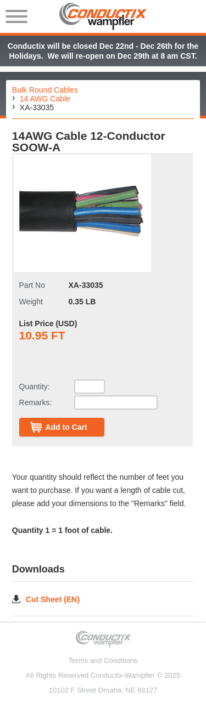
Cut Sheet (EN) (53, 599)
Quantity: (34, 386)
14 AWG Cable (45, 98)
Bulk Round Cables (45, 90)
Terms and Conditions (103, 660)
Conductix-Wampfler (123, 675)
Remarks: (35, 402)
